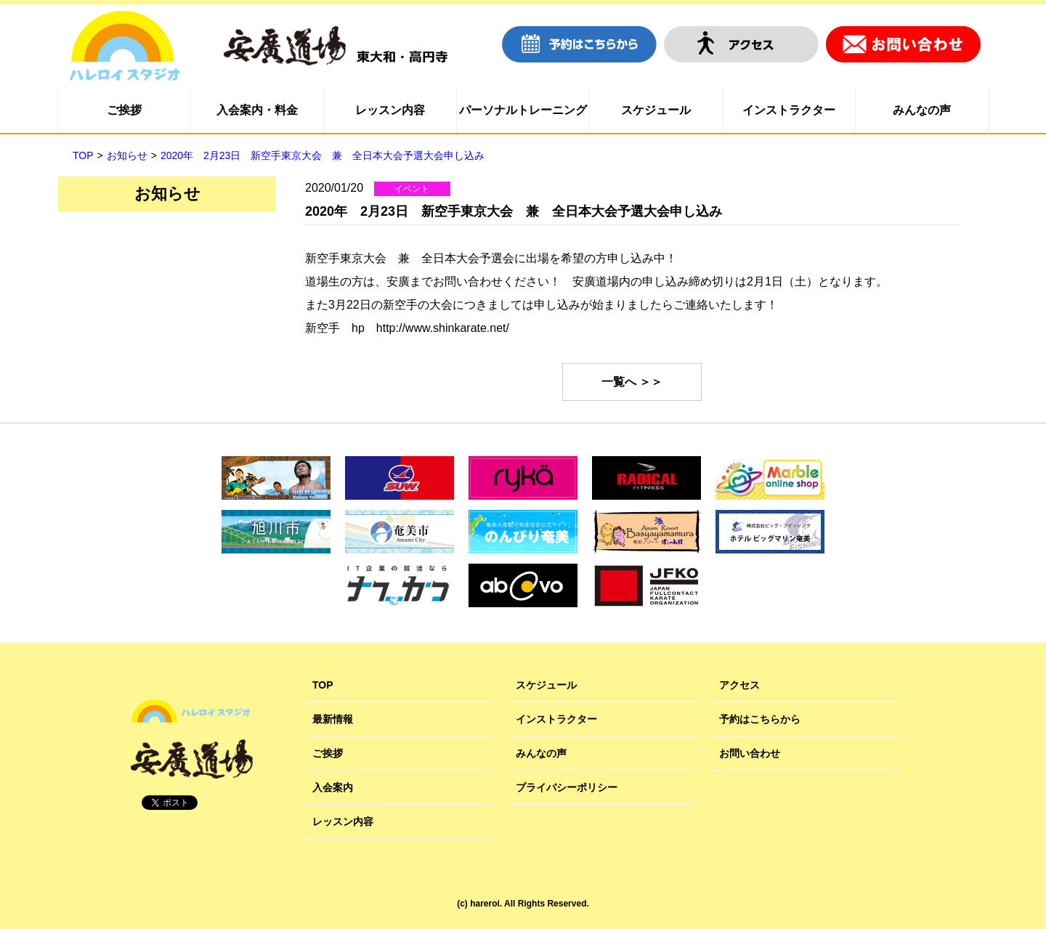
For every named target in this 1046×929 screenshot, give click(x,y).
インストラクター (788, 110)
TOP (322, 685)
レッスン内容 (390, 110)
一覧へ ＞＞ (631, 382)
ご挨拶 (124, 110)
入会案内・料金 (257, 110)
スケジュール (656, 110)
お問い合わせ (749, 753)
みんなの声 (922, 110)
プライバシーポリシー (566, 787)
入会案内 (332, 787)
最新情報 (332, 719)
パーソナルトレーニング (523, 110)
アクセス (739, 685)
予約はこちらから (759, 719)
